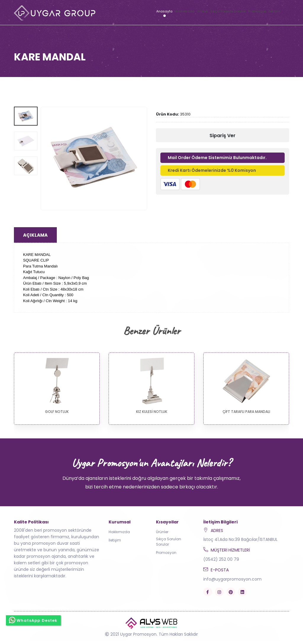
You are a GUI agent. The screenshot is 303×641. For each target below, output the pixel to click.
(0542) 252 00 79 (221, 559)
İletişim (274, 11)
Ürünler (202, 11)
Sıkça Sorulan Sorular (228, 11)
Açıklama (35, 235)
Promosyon (257, 11)
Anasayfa (164, 11)
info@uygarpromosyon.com (232, 579)
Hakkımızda (184, 11)
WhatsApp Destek (33, 619)
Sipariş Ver (222, 135)
